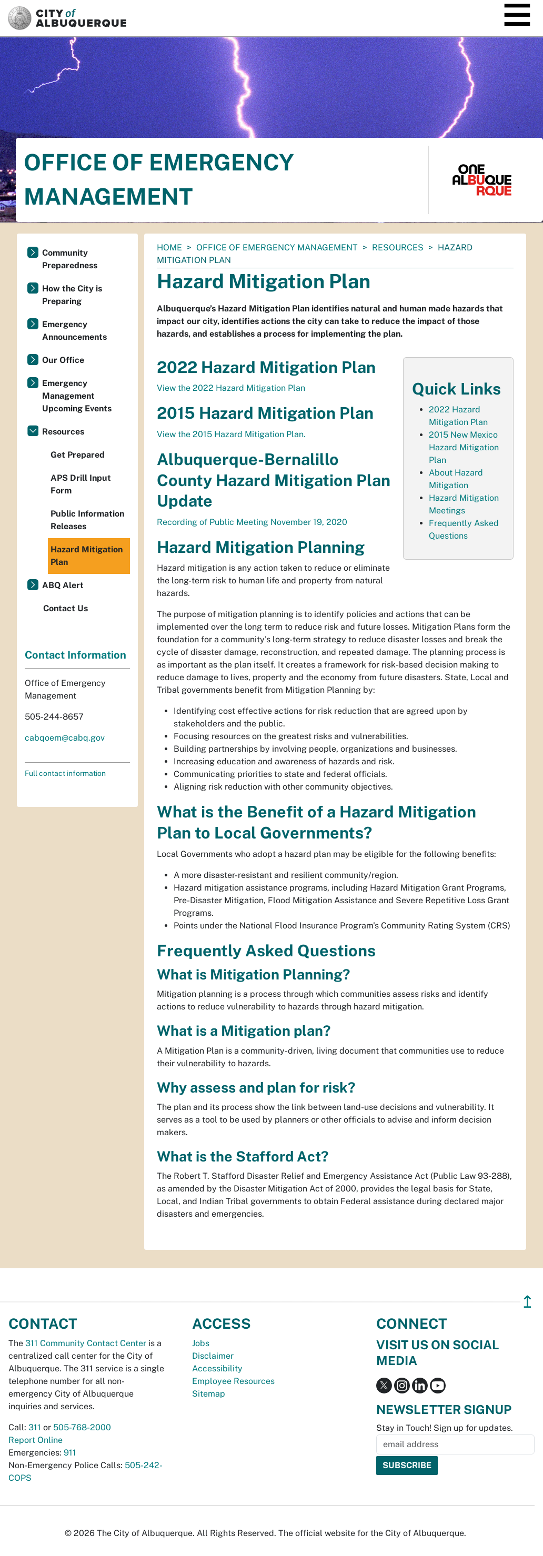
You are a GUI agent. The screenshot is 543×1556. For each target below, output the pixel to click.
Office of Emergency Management (277, 247)
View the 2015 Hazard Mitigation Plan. (231, 434)
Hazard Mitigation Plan (87, 555)
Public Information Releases (87, 520)
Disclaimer (213, 1356)
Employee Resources (233, 1381)
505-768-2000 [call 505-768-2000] (82, 1427)
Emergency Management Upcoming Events (77, 395)
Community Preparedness (69, 259)
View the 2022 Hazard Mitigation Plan (231, 388)
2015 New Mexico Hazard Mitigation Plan (464, 447)
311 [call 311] (34, 1427)
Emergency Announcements (74, 330)
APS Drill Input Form (81, 484)
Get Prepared (78, 455)
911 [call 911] (70, 1453)
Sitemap (208, 1394)
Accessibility (217, 1368)
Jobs (200, 1343)
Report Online (35, 1440)
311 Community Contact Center (85, 1343)
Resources (398, 247)
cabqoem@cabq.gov (65, 738)
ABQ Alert (63, 585)
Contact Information (75, 655)
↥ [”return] (527, 1301)
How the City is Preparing (72, 295)
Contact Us (65, 608)
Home (169, 247)
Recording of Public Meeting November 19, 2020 (252, 522)
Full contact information (65, 773)
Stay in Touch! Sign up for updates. (444, 1428)
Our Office (63, 360)
